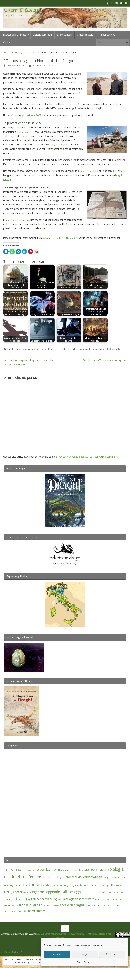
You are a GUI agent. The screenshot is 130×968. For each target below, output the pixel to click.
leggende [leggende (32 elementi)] (38, 891)
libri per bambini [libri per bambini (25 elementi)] (41, 899)
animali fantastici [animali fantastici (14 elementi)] (11, 869)
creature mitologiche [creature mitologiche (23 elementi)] (53, 877)
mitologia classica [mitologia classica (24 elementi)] (73, 899)
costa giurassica (56, 144)
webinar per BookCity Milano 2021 (60, 238)
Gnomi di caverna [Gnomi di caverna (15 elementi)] (99, 885)
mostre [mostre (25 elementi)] (89, 899)
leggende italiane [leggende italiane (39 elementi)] (59, 892)
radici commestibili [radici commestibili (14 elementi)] (115, 899)
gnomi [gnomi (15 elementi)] (69, 885)
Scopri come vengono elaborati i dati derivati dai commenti (87, 457)
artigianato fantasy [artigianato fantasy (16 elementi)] (74, 869)
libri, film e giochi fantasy (22, 52)
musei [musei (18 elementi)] (98, 899)
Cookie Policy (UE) (13, 952)
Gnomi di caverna (23, 10)
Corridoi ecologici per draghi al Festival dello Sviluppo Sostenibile (28, 362)
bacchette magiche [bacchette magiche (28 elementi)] (96, 869)
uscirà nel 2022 (34, 115)
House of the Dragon (50, 349)
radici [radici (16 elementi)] (103, 899)
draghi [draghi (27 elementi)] (98, 877)
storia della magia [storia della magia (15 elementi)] (51, 905)
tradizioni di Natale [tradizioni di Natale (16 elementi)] (110, 905)
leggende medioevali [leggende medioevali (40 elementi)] (90, 892)
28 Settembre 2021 (16, 65)
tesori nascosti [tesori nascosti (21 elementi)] (92, 905)
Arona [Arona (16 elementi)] (63, 869)
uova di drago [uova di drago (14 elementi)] (18, 911)
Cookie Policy (83, 962)
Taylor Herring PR (26, 132)
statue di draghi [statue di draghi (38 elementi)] (30, 905)
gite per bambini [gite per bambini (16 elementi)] (58, 885)
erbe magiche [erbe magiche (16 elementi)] (10, 885)
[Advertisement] (65, 801)
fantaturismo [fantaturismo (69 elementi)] (30, 884)
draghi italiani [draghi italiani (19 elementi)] (110, 877)
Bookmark (114, 349)
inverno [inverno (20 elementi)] (27, 892)
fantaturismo (13, 349)
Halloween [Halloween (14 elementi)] (120, 885)
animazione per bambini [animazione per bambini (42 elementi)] (39, 869)
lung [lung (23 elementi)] (54, 899)
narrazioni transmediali (18, 220)
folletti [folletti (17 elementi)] (48, 885)
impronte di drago (89, 171)
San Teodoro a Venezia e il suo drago (104, 360)
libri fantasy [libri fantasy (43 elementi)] (20, 898)
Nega (85, 954)
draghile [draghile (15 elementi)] (121, 877)
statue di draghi (68, 349)
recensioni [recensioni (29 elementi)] (11, 905)
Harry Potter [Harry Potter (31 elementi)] (13, 891)
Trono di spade (96, 349)
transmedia (82, 349)
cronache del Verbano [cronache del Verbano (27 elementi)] (80, 877)
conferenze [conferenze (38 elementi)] (32, 877)
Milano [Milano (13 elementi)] (60, 899)
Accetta (57, 954)
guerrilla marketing (30, 349)
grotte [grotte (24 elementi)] (111, 885)
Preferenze (112, 954)
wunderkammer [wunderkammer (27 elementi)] (34, 910)
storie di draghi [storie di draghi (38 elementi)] (72, 905)
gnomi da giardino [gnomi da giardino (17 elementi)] (81, 885)
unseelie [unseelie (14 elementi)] (7, 911)
